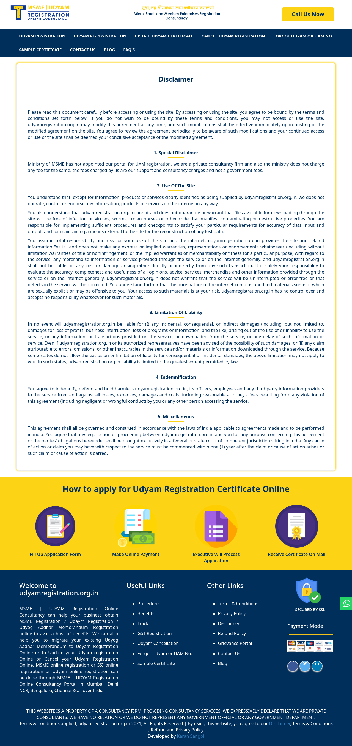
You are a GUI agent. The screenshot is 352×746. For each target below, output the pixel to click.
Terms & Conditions (238, 604)
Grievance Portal (235, 644)
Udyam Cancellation (158, 644)
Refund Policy (232, 634)
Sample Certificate (40, 49)
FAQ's (129, 49)
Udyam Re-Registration (100, 36)
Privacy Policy (232, 614)
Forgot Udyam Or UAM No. (303, 36)
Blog (109, 49)
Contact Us (83, 49)
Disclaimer (176, 78)
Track (143, 624)
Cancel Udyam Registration (233, 36)
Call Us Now (308, 14)
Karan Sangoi (190, 737)
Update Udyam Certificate (164, 36)
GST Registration (155, 634)
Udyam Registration (42, 36)
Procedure (148, 604)
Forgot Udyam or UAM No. (165, 654)
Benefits (146, 614)
